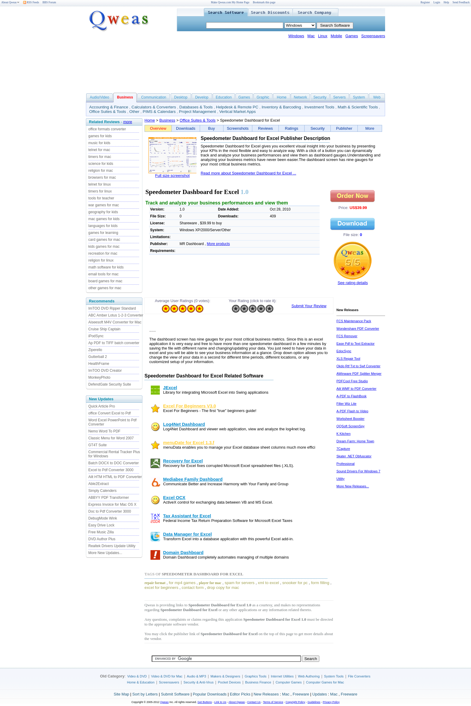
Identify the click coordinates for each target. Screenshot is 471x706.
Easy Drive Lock (101, 525)
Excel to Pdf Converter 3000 (110, 470)
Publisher (344, 128)
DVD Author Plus (101, 539)
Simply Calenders (102, 491)
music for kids (99, 143)
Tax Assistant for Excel (187, 516)
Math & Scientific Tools (358, 107)
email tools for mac (103, 274)
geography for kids (103, 212)
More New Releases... (352, 486)
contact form (193, 587)
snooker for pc (295, 582)
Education (224, 97)
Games (351, 36)
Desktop (180, 97)
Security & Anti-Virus (199, 682)
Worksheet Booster (350, 418)
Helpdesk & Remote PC (237, 107)
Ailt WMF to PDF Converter (356, 388)
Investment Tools (319, 107)
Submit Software (175, 694)
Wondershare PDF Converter (357, 328)
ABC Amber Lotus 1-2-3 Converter (115, 315)
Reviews (265, 128)
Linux (322, 36)
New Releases (266, 694)
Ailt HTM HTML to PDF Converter (115, 477)
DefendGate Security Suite (109, 384)
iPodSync (96, 336)
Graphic (263, 97)
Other (134, 111)
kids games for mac (104, 246)
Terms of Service (273, 702)
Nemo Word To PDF (104, 431)
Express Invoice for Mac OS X (112, 504)
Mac (311, 36)
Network (300, 97)
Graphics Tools (255, 676)
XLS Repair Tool (348, 358)
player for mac (210, 583)
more (127, 122)
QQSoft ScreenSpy (350, 426)
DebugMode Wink (102, 518)
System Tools (334, 676)
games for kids (100, 136)
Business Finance (258, 682)
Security (319, 97)
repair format (155, 583)
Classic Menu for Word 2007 (111, 438)
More (369, 128)
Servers (339, 97)
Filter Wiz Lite (346, 403)
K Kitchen (343, 433)
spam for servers (239, 582)
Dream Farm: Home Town (355, 441)
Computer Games (288, 682)
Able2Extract (98, 484)
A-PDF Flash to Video (352, 411)
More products (218, 244)
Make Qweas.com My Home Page (230, 2)
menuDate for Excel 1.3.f (188, 442)
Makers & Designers (225, 676)
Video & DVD (137, 676)
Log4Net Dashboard (184, 424)
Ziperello (95, 350)
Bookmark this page (264, 2)
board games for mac (105, 281)
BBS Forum (49, 2)
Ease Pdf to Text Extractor (355, 343)
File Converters (359, 676)
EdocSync (343, 351)
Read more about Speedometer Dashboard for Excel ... (248, 173)
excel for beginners (161, 587)
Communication (153, 97)
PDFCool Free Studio (352, 381)
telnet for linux (99, 184)
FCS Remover (346, 336)
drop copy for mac (223, 587)
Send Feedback (461, 2)
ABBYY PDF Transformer (108, 497)
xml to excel (268, 582)
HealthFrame (98, 364)
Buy (211, 128)
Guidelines (314, 702)
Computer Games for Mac (325, 682)
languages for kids (102, 226)
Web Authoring (309, 676)
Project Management (197, 111)
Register (425, 2)
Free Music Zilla (101, 532)
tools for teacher (101, 198)
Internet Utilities (282, 676)
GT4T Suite (97, 445)
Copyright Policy (295, 702)
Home (282, 97)
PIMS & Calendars (159, 111)
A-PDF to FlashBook (351, 396)
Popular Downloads (210, 694)
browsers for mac (102, 177)
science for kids (100, 164)
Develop (201, 97)
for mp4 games (182, 582)
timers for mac (99, 157)
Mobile (336, 36)
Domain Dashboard (183, 552)
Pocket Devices (229, 682)
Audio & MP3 (196, 676)
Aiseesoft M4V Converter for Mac (114, 322)
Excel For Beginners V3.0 (189, 406)
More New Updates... (105, 553)
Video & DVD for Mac (166, 676)
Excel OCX (174, 497)
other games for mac (104, 288)
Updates (319, 694)
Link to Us (220, 702)
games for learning (103, 233)
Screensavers (373, 36)
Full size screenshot (172, 175)
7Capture (343, 448)
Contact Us (254, 702)
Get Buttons (205, 702)
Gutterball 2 (97, 357)
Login (436, 2)
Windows (296, 36)
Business (167, 120)
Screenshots (237, 128)
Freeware (301, 694)
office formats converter (107, 129)
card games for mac (104, 240)
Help (446, 2)
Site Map (121, 694)
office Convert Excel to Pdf (109, 413)
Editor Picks (240, 694)
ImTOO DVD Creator (105, 370)
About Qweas (10, 2)
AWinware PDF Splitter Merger (358, 373)
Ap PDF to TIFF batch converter (113, 343)
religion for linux (101, 260)
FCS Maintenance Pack (353, 321)
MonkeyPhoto (99, 377)
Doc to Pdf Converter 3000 (109, 511)
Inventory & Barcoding (281, 107)
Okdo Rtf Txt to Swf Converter (358, 366)
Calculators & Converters (154, 107)
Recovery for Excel (183, 461)
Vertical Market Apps (237, 111)
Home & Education (141, 682)
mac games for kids (104, 219)
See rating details (353, 282)
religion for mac (100, 170)
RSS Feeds (31, 2)
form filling (320, 582)
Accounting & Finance (108, 107)
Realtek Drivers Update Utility (111, 546)
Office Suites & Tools (107, 111)
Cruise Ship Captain (104, 329)
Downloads (185, 128)
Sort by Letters (145, 694)
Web (376, 97)
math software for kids (105, 267)
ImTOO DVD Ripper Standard (112, 308)
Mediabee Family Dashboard (193, 479)
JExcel (170, 387)
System (359, 97)
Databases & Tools (196, 107)
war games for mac (103, 205)
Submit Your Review (308, 306)
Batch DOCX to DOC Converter (113, 463)
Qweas (164, 702)
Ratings (291, 128)
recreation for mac (102, 253)
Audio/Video (99, 97)
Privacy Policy (331, 702)
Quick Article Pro (101, 406)
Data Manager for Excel (187, 534)
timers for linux (100, 191)
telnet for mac (99, 150)
